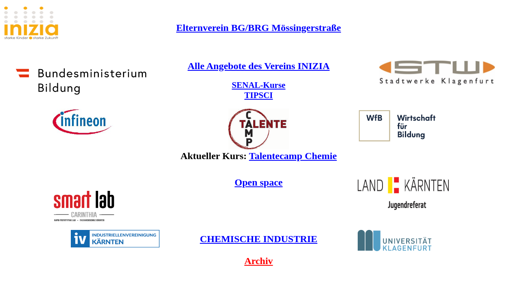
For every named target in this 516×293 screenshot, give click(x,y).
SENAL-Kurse (259, 85)
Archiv (258, 261)
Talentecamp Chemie (293, 156)
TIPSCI (258, 95)
